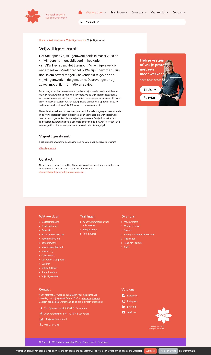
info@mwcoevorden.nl (55, 319)
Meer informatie (187, 351)
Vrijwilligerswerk (75, 40)
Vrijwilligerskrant (96, 40)
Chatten (150, 89)
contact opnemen (91, 298)
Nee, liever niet (168, 351)
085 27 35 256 (51, 324)
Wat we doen (56, 40)
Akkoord (150, 351)
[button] (105, 12)
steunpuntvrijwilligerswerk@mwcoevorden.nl (61, 172)
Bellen (149, 97)
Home (42, 40)
